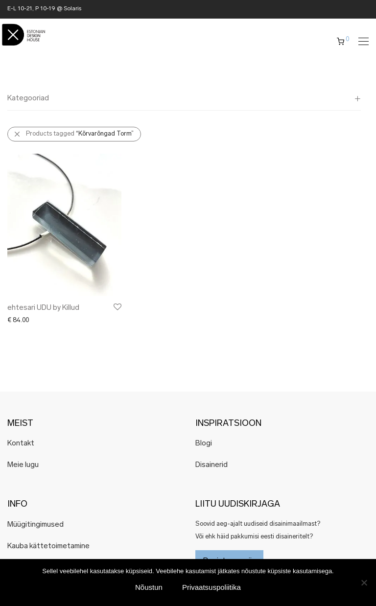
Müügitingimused (35, 525)
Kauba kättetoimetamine (48, 546)
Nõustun (149, 587)
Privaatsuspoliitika (211, 587)
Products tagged (80, 134)
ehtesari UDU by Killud (43, 308)
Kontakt (20, 443)
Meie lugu (23, 465)
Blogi (203, 443)
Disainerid (211, 465)
